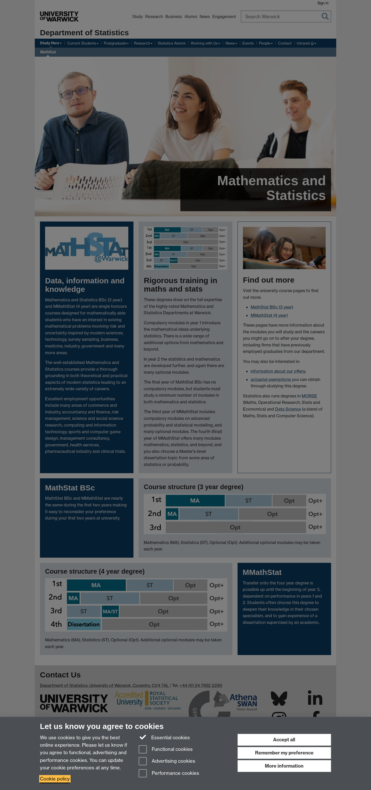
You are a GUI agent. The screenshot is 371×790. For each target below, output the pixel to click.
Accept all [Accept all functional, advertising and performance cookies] (284, 740)
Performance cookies (169, 773)
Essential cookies (164, 737)
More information (284, 766)
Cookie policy (55, 779)
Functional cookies (166, 749)
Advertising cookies (167, 761)
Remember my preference (284, 753)
